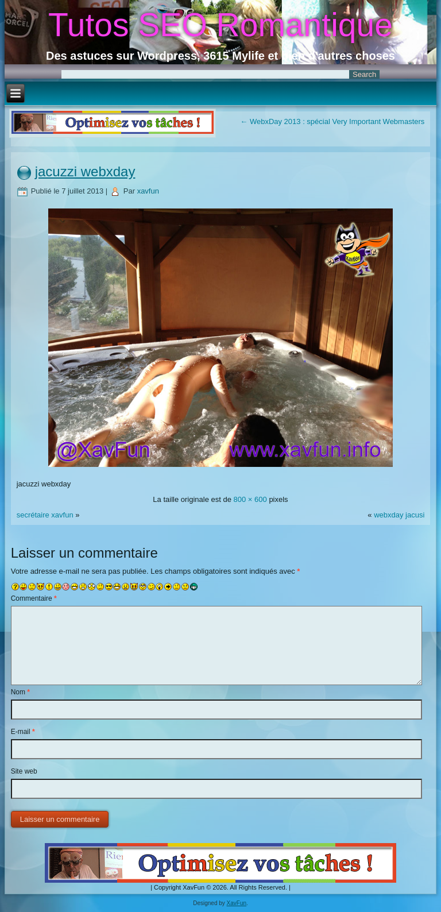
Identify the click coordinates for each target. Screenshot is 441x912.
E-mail (23, 732)
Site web (24, 771)
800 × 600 (250, 499)
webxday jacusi (399, 515)
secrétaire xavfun (45, 515)
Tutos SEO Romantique (220, 24)
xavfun (148, 191)
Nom (20, 692)
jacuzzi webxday (85, 171)
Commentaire (34, 598)
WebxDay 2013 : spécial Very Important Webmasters (332, 121)
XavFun (236, 903)
